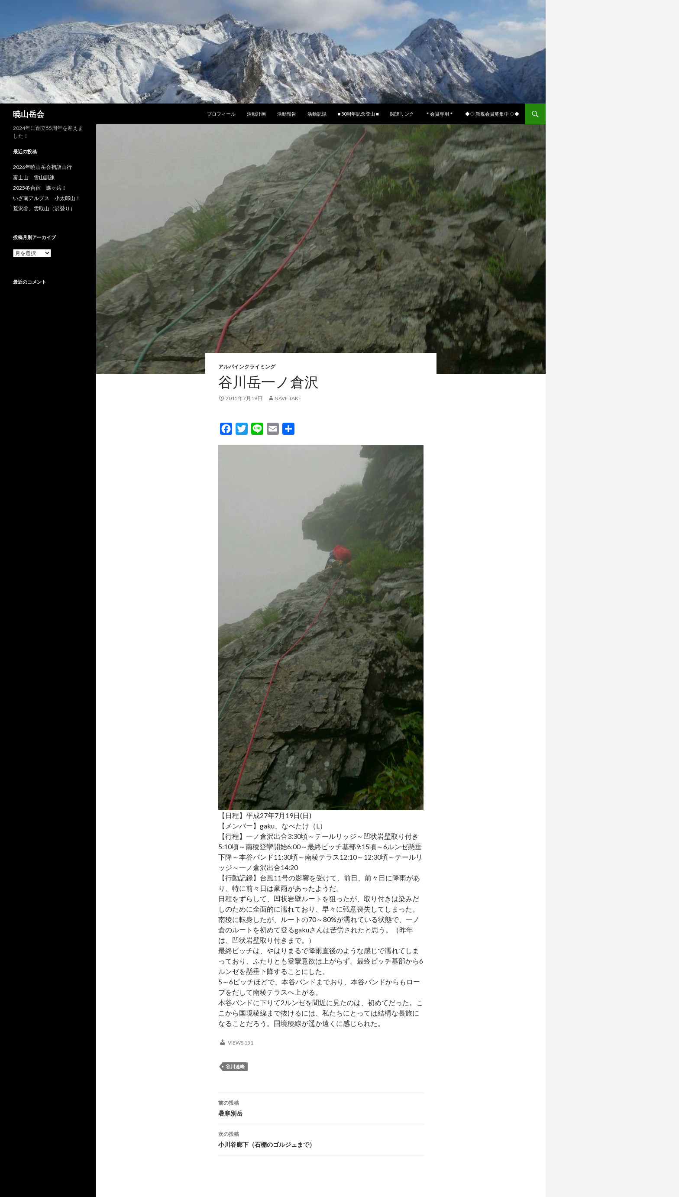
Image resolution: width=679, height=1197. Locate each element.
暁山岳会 (28, 114)
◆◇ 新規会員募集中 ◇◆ (492, 113)
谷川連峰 (235, 1066)
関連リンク (402, 113)
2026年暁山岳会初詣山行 (42, 167)
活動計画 (256, 113)
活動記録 (317, 113)
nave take (288, 398)
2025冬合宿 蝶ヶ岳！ (40, 187)
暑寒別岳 (321, 1107)
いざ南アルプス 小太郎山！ (47, 198)
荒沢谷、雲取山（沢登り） (44, 208)
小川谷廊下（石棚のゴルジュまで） (321, 1138)
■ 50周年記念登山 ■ (358, 113)
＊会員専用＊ (439, 113)
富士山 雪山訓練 (34, 177)
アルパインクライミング (246, 366)
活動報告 (286, 113)
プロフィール (221, 113)
